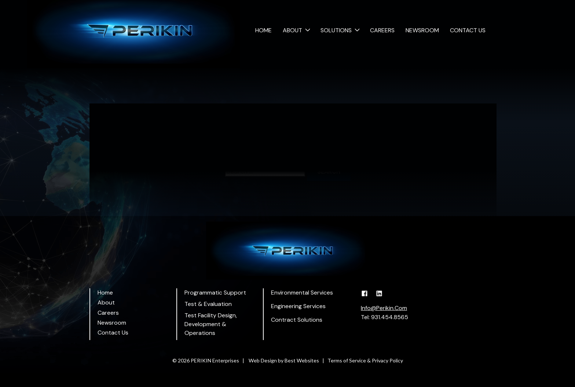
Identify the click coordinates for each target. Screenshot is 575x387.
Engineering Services (298, 306)
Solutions (336, 30)
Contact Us (468, 30)
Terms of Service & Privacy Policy (365, 360)
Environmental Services (302, 292)
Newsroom (422, 30)
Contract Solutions (296, 320)
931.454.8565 (389, 317)
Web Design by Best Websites (284, 360)
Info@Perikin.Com (384, 308)
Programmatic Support (215, 292)
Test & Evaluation (208, 304)
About (292, 30)
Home (263, 30)
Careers (382, 30)
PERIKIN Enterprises (215, 360)
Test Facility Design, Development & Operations (210, 324)
